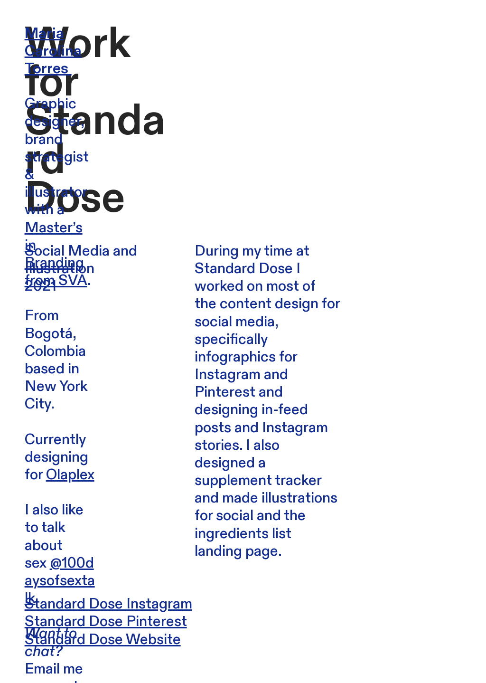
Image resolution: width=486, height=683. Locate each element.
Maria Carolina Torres (53, 51)
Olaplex (70, 474)
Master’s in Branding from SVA (56, 254)
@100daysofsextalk (60, 580)
